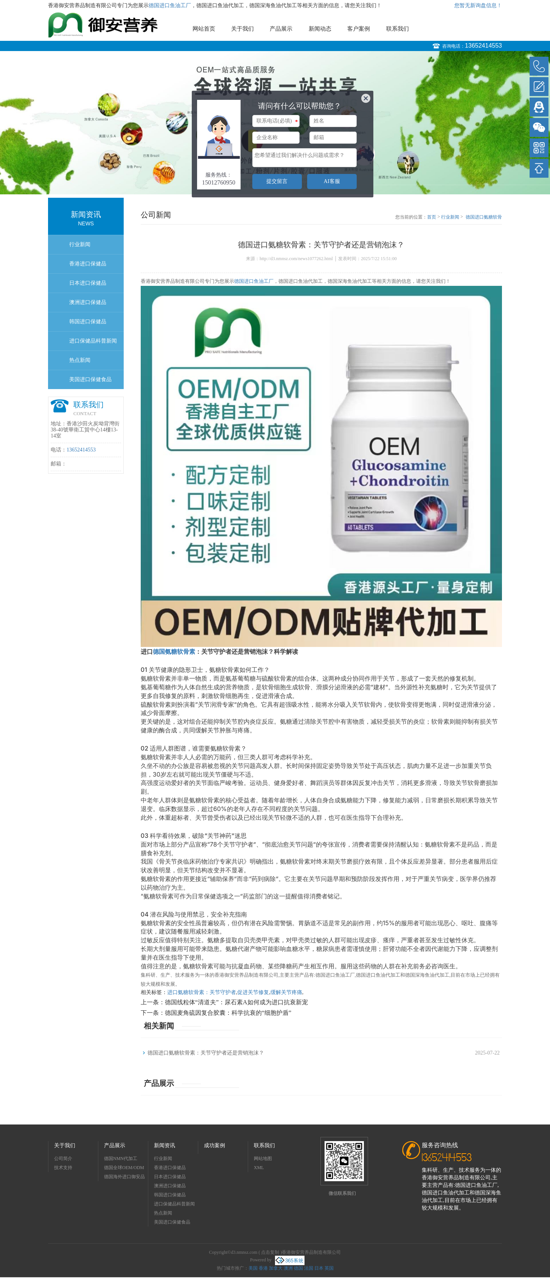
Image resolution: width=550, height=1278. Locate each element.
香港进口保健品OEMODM (87, 267)
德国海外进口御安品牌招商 (124, 1177)
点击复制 (270, 1252)
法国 (308, 1268)
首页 (431, 217)
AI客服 (332, 181)
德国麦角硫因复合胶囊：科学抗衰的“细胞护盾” (228, 1013)
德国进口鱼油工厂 (170, 5)
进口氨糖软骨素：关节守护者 (201, 992)
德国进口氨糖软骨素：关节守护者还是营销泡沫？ (484, 217)
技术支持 (63, 1167)
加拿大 (276, 1268)
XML (259, 1167)
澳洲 (288, 1268)
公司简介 (63, 1158)
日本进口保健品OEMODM (87, 286)
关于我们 (242, 29)
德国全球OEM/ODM (124, 1167)
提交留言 (276, 181)
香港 (263, 1268)
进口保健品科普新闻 (93, 341)
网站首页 (204, 29)
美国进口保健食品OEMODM (90, 383)
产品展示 (281, 29)
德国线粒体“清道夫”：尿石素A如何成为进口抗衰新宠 (236, 1002)
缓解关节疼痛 (286, 992)
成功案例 (214, 1145)
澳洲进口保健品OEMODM (87, 305)
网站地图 (263, 1158)
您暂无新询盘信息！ (478, 5)
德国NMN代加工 (120, 1158)
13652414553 (483, 45)
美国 (253, 1268)
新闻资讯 (164, 1145)
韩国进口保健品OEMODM (87, 325)
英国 (329, 1268)
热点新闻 (79, 360)
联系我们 (397, 29)
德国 (298, 1268)
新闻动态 (320, 29)
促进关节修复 (253, 992)
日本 (318, 1268)
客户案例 (358, 29)
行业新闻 (79, 244)
